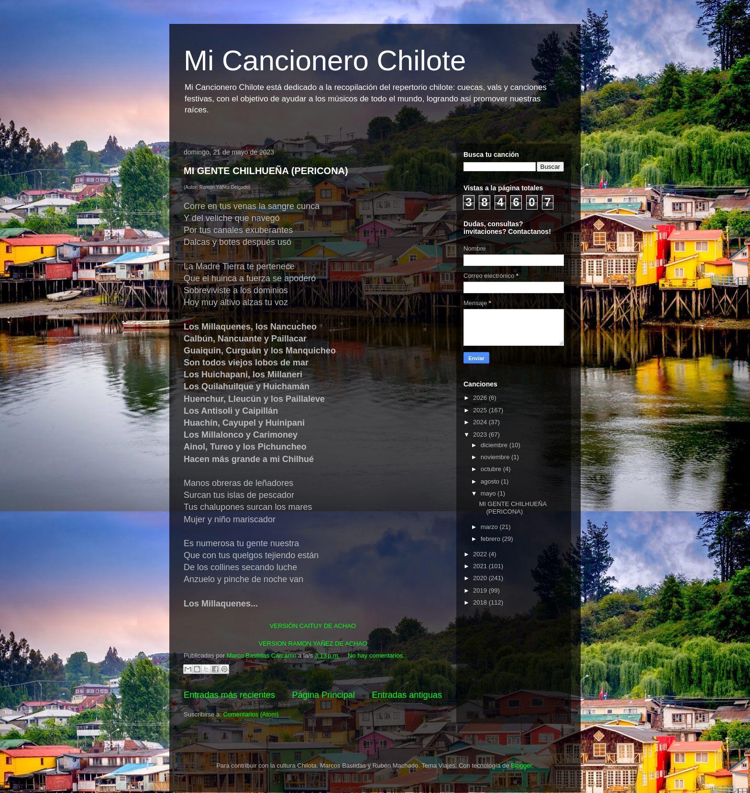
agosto (491, 481)
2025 (481, 410)
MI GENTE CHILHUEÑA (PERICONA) (266, 170)
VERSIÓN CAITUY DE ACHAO (313, 625)
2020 (481, 578)
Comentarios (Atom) (250, 714)
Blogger (521, 765)
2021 (481, 566)
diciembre (495, 445)
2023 (481, 434)
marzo (490, 526)
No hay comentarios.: (377, 655)
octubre (492, 469)
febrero (491, 538)
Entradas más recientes (229, 695)
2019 (481, 590)
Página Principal (323, 695)
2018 (481, 602)
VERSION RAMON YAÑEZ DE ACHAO (312, 643)
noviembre (496, 457)
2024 (481, 422)
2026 (481, 397)
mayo (489, 493)
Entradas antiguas (407, 695)
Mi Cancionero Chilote (325, 60)
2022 (481, 554)
